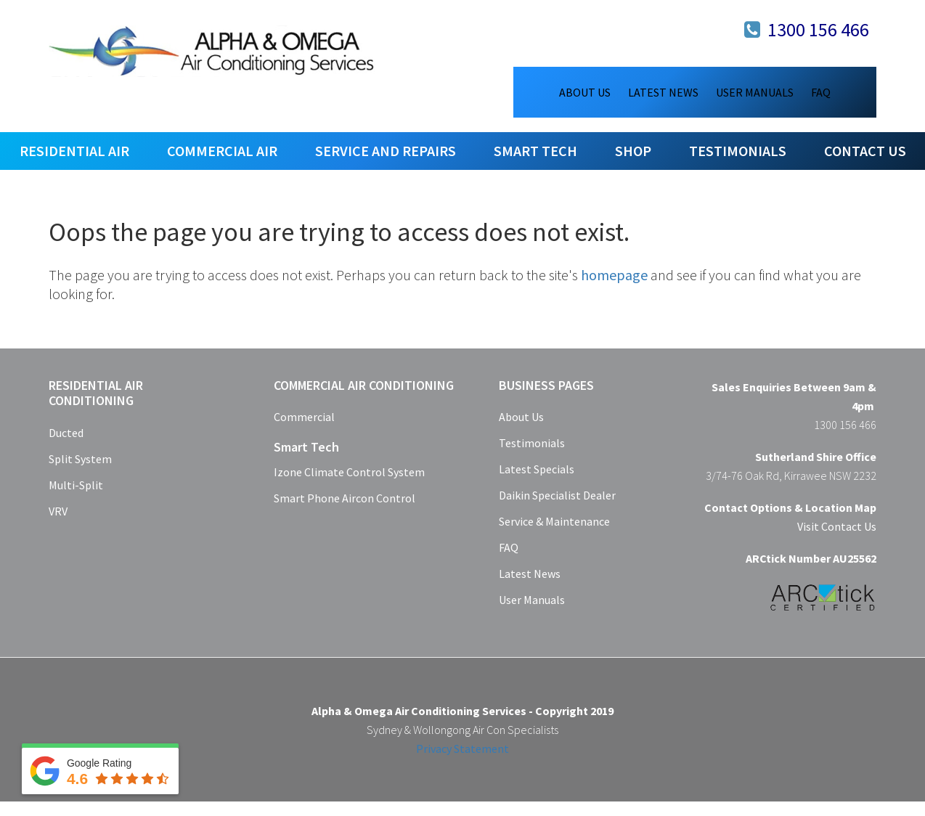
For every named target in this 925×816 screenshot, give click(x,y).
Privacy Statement (462, 748)
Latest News (530, 573)
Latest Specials (536, 469)
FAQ (508, 547)
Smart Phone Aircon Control (344, 498)
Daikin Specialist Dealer (557, 495)
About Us (521, 416)
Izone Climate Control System (349, 472)
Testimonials (532, 443)
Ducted (66, 432)
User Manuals (532, 599)
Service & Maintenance (554, 521)
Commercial (304, 416)
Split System (80, 459)
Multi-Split (76, 485)
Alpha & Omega (212, 51)
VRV (58, 511)
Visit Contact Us (836, 526)
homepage (614, 275)
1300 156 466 (818, 29)
